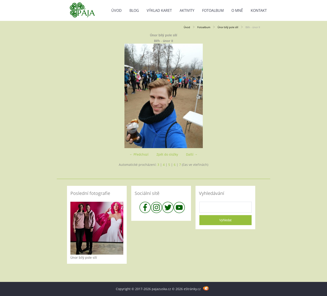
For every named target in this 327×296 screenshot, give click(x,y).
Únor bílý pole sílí (228, 27)
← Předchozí (139, 154)
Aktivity (187, 10)
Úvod (116, 10)
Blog (134, 10)
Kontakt (259, 10)
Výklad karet (159, 10)
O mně (237, 10)
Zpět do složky (167, 154)
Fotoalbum (213, 10)
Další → (192, 154)
